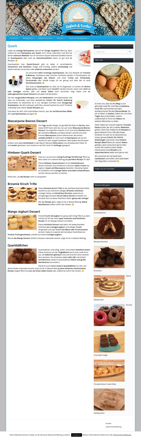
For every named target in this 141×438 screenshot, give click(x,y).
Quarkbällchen (18, 245)
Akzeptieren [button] (76, 435)
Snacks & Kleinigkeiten (79, 38)
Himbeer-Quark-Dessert (24, 152)
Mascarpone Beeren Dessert (27, 121)
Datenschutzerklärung (113, 427)
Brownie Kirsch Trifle (22, 184)
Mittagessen (29, 38)
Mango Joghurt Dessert (24, 211)
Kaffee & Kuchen (45, 38)
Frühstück (14, 38)
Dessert (61, 38)
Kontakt (108, 423)
